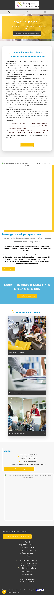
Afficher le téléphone (29, 461)
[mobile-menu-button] (45, 12)
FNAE (17, 592)
